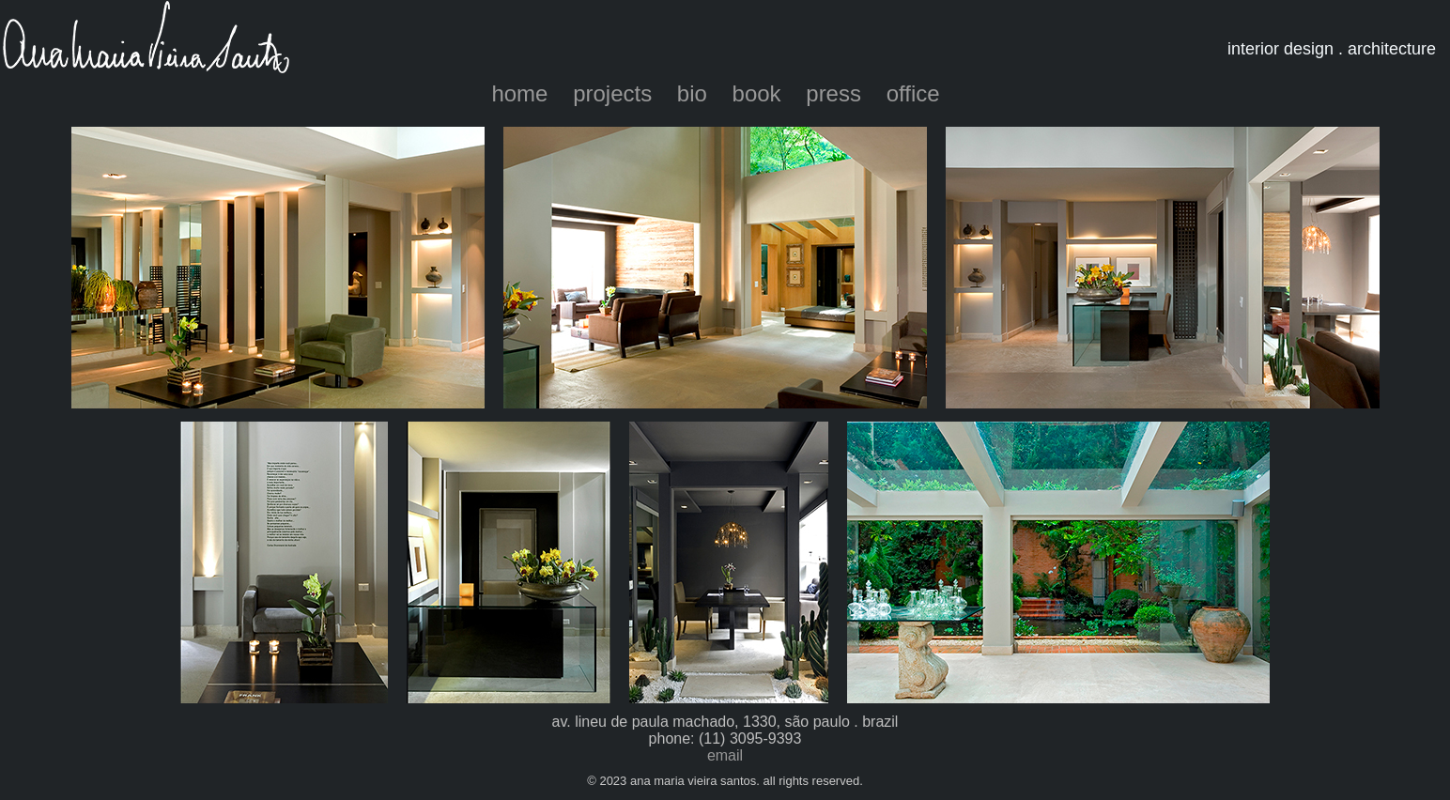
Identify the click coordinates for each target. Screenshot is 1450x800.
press (833, 93)
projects (612, 93)
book (757, 93)
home (519, 93)
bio (692, 93)
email (725, 755)
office (913, 93)
